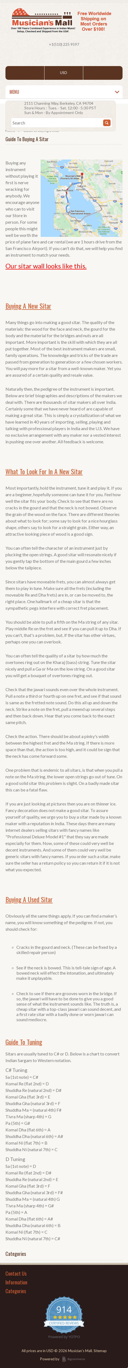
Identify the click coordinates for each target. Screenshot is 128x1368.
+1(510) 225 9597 (64, 44)
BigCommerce (75, 1359)
